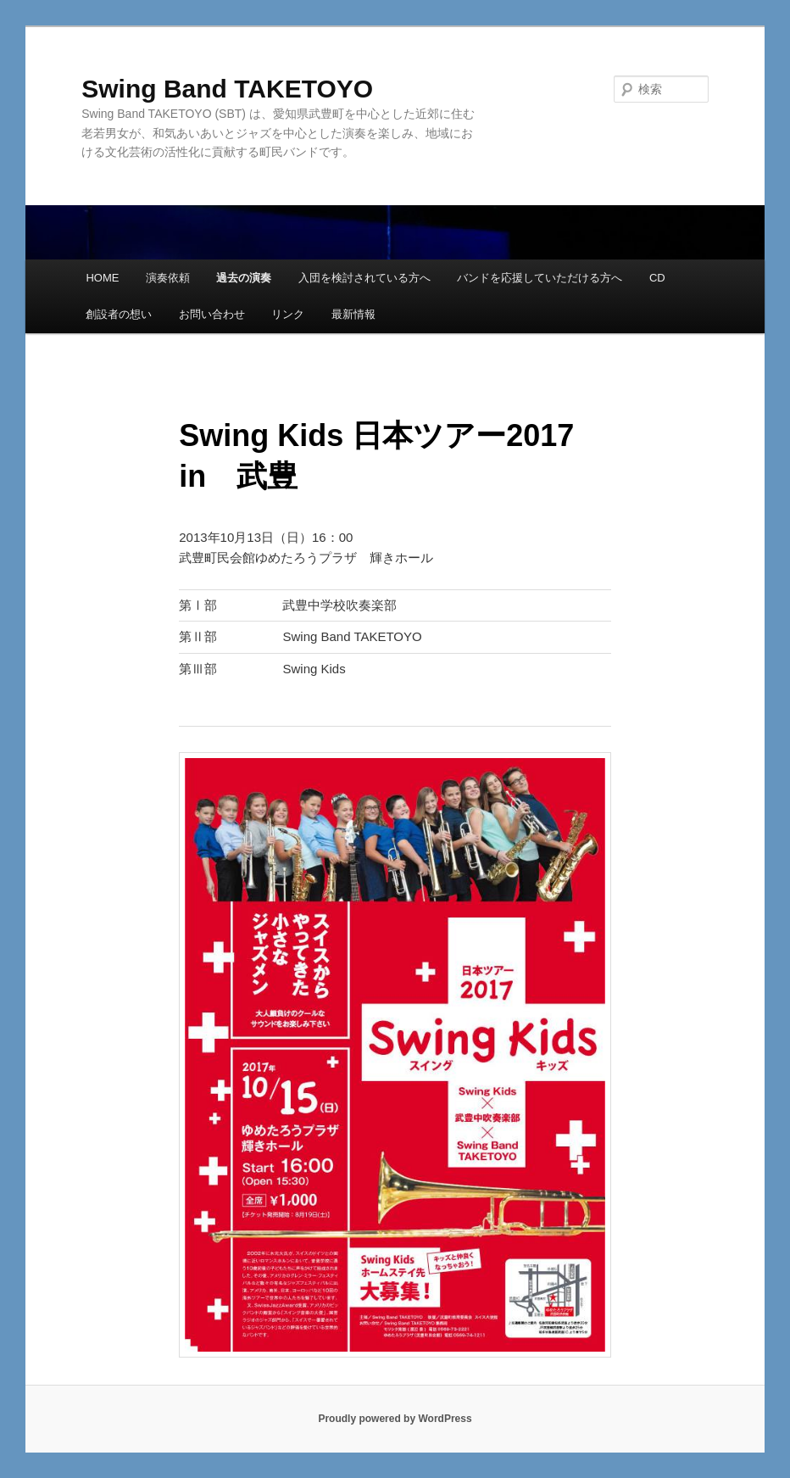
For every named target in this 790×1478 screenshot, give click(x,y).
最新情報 (353, 314)
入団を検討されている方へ (364, 277)
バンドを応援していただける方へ (539, 277)
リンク (287, 314)
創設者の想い (119, 314)
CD (657, 277)
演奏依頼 (168, 277)
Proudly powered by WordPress (394, 1419)
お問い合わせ (212, 314)
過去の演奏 (243, 277)
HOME (102, 277)
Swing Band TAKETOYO (227, 89)
